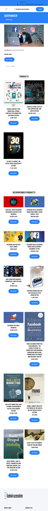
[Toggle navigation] (6, 9)
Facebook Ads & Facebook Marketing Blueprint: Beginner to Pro (34, 247)
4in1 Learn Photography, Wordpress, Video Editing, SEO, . (13, 281)
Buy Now (9, 59)
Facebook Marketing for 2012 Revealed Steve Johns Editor (34, 293)
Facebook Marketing (18, 50)
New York (21, 4)
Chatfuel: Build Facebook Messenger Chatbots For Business (13, 212)
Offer (40, 9)
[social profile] (27, 2)
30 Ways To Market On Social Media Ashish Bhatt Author (13, 163)
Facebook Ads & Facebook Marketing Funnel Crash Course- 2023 (34, 212)
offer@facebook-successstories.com (34, 4)
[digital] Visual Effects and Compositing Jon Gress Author (34, 109)
